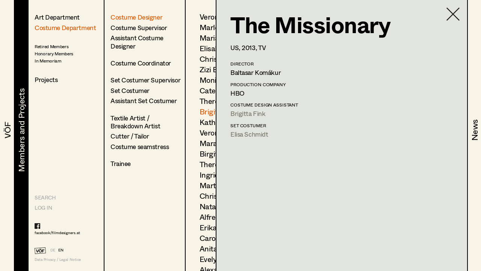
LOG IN (43, 208)
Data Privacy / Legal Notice (58, 259)
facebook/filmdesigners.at (57, 233)
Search (45, 197)
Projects (46, 80)
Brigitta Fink (247, 113)
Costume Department (65, 28)
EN (61, 250)
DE (52, 250)
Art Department (57, 17)
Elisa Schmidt (249, 134)
